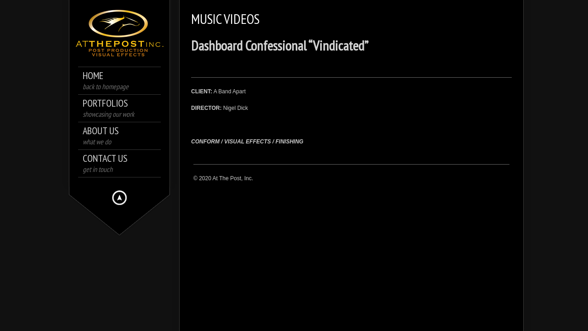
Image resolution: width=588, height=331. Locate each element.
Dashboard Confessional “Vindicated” (279, 45)
